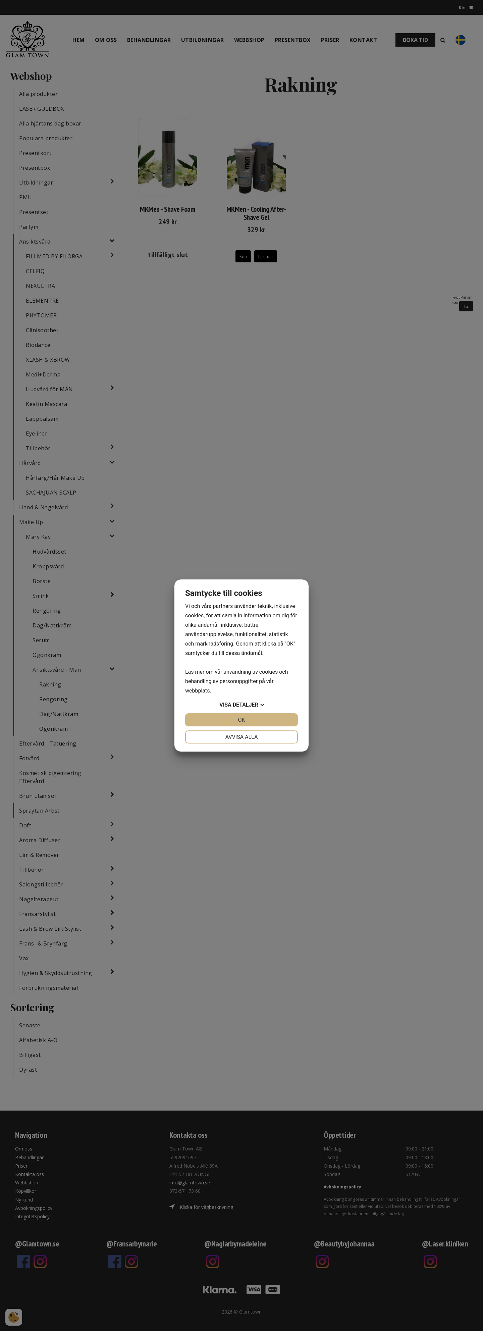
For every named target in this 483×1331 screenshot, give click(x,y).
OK (241, 720)
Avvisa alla (241, 737)
